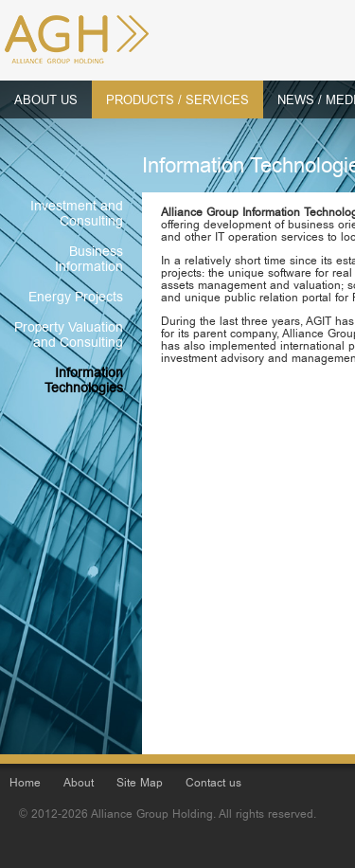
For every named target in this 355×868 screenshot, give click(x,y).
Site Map (139, 784)
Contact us (213, 784)
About (78, 784)
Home (25, 784)
